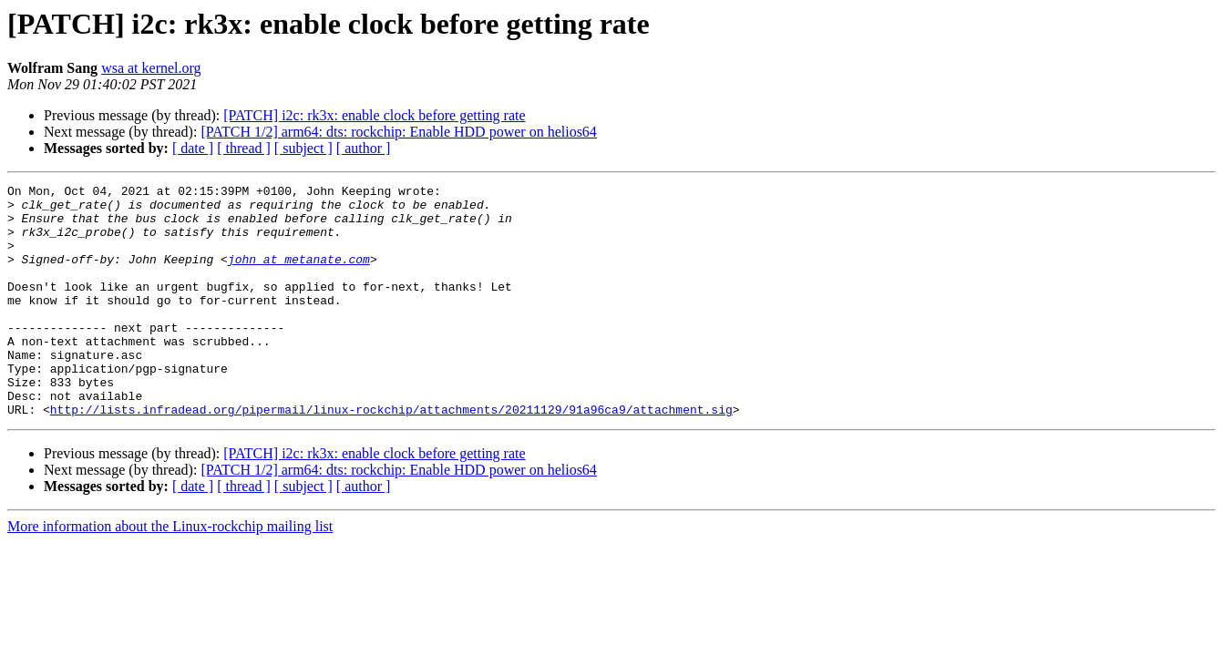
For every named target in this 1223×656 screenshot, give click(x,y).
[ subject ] (303, 148)
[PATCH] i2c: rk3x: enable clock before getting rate (374, 115)
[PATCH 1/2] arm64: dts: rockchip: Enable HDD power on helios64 (398, 131)
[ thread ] (244, 148)
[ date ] (192, 148)
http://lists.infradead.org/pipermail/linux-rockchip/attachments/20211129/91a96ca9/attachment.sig (391, 455)
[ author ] (363, 148)
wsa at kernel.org (150, 68)
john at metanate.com (299, 275)
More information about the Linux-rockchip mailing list (170, 572)
